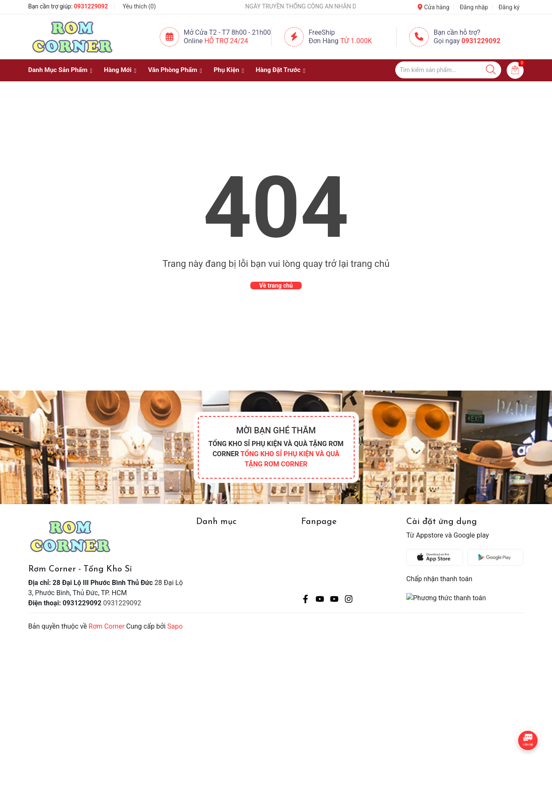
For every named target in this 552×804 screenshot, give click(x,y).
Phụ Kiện (226, 70)
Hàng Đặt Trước (278, 70)
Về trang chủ (276, 285)
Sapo (175, 626)
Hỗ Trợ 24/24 (226, 41)
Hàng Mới (117, 70)
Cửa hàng (433, 7)
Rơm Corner (107, 626)
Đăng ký (509, 7)
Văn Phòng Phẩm (172, 70)
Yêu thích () (138, 6)
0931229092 (91, 6)
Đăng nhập (474, 7)
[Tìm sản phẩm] (448, 69)
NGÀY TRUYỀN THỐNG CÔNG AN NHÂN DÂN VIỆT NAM (319, 6)
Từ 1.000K (356, 41)
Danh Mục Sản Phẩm (58, 70)
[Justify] (491, 69)
